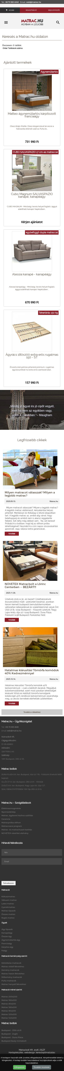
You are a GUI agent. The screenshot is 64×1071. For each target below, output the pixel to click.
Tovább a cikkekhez (32, 712)
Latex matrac (7, 903)
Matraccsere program (11, 826)
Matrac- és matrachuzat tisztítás (16, 829)
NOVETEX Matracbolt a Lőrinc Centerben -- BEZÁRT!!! (25, 585)
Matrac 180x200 (9, 1007)
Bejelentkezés (54, 10)
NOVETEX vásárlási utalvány (14, 833)
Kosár (10, 10)
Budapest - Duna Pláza (12, 1037)
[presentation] (23, 873)
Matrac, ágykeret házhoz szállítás (17, 815)
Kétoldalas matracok (11, 963)
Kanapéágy (6, 933)
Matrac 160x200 (9, 1000)
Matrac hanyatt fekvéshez (13, 984)
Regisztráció (31, 10)
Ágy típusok (7, 929)
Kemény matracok (10, 970)
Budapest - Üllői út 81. (11, 1030)
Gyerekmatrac (8, 907)
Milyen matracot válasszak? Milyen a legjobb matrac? (30, 494)
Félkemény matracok (11, 977)
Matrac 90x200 (8, 1011)
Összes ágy (6, 936)
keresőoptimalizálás (45, 1052)
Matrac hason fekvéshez (12, 973)
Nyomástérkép (8, 812)
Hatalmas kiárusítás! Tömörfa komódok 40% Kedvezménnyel (32, 671)
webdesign (29, 1052)
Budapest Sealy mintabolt (13, 1041)
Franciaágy (6, 943)
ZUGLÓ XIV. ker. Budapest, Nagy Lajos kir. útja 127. (23, 785)
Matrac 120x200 (9, 1014)
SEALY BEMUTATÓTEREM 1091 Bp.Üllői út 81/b (21, 789)
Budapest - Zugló (9, 1034)
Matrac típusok (8, 910)
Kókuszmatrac (8, 896)
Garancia (5, 819)
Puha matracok (8, 980)
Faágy (4, 950)
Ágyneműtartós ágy (10, 940)
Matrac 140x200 (9, 1018)
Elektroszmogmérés (11, 808)
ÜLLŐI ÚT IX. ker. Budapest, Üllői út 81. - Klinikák (22, 781)
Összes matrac (8, 914)
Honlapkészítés (16, 1052)
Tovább (11, 534)
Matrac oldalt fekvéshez (12, 966)
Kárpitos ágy (7, 947)
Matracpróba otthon (11, 822)
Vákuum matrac (9, 900)
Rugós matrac (8, 918)
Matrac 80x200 (8, 1003)
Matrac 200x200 (9, 996)
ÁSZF (42, 1050)
